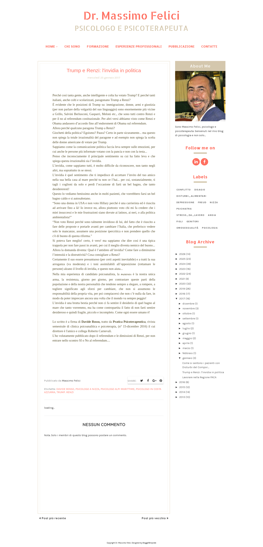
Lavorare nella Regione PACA (199, 377)
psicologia (210, 227)
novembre (188, 308)
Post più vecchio (154, 518)
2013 (182, 397)
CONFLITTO (183, 189)
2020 (182, 283)
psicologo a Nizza (87, 389)
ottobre (187, 313)
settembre (188, 318)
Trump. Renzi (65, 392)
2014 (182, 392)
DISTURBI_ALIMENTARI (191, 196)
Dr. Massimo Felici (131, 15)
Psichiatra (184, 208)
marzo (186, 348)
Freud (202, 202)
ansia (212, 215)
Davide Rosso (65, 389)
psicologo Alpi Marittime (118, 389)
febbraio (187, 353)
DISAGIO (199, 189)
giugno (186, 333)
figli (179, 221)
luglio (186, 328)
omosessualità (187, 227)
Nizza (214, 202)
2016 (182, 382)
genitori (193, 221)
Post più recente (54, 518)
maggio (187, 338)
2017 (182, 298)
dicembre (188, 303)
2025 (182, 258)
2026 (182, 254)
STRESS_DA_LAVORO (190, 215)
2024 (182, 263)
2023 (182, 268)
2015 (182, 387)
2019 (182, 288)
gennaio (187, 358)
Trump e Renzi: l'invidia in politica (203, 372)
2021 (182, 278)
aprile (186, 343)
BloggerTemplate (149, 543)
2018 (182, 293)
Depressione (185, 202)
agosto (186, 323)
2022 (182, 273)
